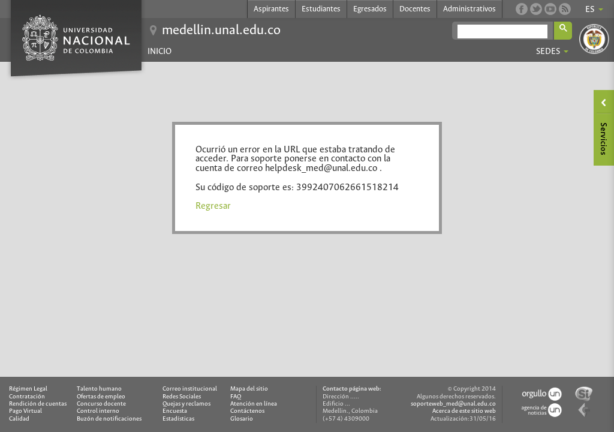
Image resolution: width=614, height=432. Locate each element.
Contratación (27, 397)
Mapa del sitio (249, 389)
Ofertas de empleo (101, 397)
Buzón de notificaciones (109, 419)
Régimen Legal (28, 389)
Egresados (370, 9)
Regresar (213, 206)
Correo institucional (189, 389)
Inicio (159, 51)
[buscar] (502, 31)
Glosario (241, 419)
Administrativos (469, 9)
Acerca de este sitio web (464, 411)
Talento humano (99, 389)
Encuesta (174, 411)
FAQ (235, 397)
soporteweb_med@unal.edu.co (453, 404)
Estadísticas (178, 419)
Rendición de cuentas (38, 404)
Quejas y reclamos (186, 404)
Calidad (19, 419)
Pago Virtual (25, 411)
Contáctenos (247, 411)
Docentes (415, 9)
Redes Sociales (181, 397)
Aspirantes (271, 9)
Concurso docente (101, 404)
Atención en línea (253, 404)
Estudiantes (321, 9)
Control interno (98, 411)
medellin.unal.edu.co (221, 30)
